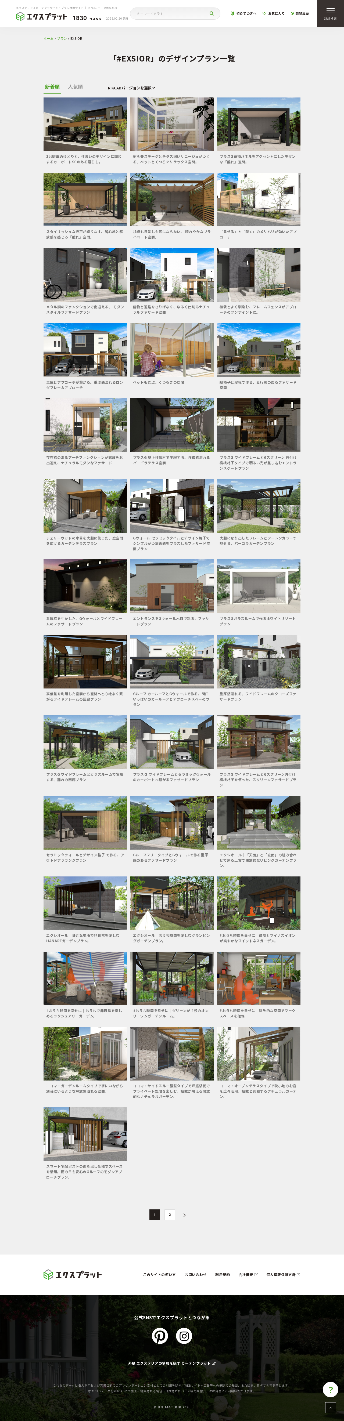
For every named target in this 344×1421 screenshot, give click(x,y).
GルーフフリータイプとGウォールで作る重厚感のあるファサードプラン (170, 857)
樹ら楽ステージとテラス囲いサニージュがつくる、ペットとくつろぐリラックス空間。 (171, 159)
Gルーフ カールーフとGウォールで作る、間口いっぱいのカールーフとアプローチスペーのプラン (171, 699)
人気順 (75, 86)
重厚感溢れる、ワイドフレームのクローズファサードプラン (258, 696)
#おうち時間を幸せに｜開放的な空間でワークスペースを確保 (258, 1013)
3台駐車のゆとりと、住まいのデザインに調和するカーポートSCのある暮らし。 (84, 159)
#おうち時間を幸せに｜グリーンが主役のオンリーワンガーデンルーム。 (171, 1013)
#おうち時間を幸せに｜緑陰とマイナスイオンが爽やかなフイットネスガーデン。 (258, 938)
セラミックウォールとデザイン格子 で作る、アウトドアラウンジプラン (85, 857)
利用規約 (222, 1274)
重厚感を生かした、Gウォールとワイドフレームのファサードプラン (84, 621)
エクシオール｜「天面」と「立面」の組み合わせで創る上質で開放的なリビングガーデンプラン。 (258, 860)
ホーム (49, 38)
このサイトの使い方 (159, 1274)
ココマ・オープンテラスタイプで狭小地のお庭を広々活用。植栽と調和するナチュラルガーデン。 (258, 1091)
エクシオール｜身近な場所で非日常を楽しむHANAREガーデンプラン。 (83, 938)
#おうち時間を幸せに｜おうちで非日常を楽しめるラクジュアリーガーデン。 (84, 1013)
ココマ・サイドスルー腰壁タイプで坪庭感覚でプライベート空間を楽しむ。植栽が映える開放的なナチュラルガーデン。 (171, 1091)
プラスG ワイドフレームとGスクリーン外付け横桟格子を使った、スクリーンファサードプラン (258, 780)
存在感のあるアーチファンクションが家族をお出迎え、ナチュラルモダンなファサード (84, 460)
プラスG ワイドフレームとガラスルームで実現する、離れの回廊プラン (84, 777)
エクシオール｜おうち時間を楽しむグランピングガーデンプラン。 (171, 938)
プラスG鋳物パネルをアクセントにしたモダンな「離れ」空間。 (258, 159)
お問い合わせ (196, 1274)
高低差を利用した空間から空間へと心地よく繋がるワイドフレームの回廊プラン (84, 696)
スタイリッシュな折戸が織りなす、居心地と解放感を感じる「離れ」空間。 (84, 234)
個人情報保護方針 (284, 1274)
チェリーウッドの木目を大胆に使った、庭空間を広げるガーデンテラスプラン (84, 540)
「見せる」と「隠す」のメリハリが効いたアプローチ (258, 234)
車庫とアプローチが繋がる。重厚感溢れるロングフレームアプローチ (84, 385)
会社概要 (248, 1274)
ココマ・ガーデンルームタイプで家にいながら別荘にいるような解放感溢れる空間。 (84, 1088)
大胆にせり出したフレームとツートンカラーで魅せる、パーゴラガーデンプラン (258, 540)
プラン (62, 38)
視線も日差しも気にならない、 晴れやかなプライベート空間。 (172, 234)
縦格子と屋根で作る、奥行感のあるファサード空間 (258, 385)
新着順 (52, 86)
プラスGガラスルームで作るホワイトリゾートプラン (258, 621)
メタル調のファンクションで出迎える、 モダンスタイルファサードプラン (85, 309)
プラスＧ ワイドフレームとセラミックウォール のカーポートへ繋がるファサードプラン (172, 777)
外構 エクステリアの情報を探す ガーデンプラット (172, 1363)
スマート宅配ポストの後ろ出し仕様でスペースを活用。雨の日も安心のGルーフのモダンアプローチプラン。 (84, 1172)
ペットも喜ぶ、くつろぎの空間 (158, 382)
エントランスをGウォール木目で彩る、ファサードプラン (171, 621)
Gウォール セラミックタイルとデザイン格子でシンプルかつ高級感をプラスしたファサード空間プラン (171, 543)
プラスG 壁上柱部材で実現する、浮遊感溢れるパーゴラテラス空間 (171, 460)
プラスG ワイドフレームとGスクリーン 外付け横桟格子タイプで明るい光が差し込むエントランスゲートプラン (258, 463)
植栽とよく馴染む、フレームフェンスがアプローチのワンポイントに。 (258, 309)
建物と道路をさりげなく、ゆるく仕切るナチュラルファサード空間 (171, 309)
